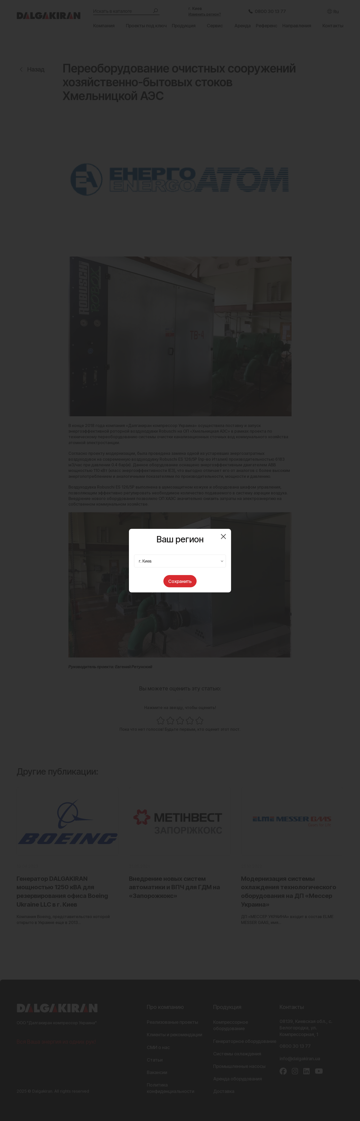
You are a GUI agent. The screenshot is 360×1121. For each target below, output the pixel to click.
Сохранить (180, 581)
